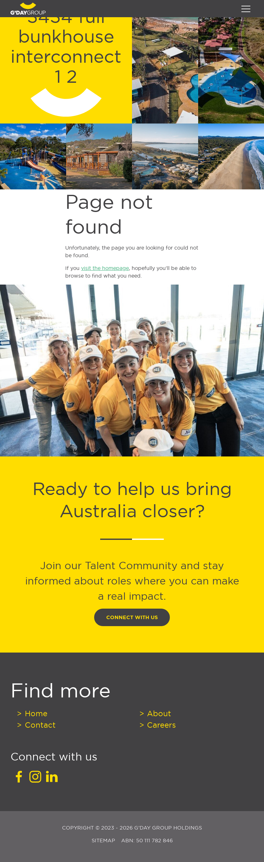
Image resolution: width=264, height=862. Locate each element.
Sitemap (104, 840)
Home (35, 713)
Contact (39, 725)
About (158, 713)
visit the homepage (105, 268)
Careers (160, 725)
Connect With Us (132, 617)
